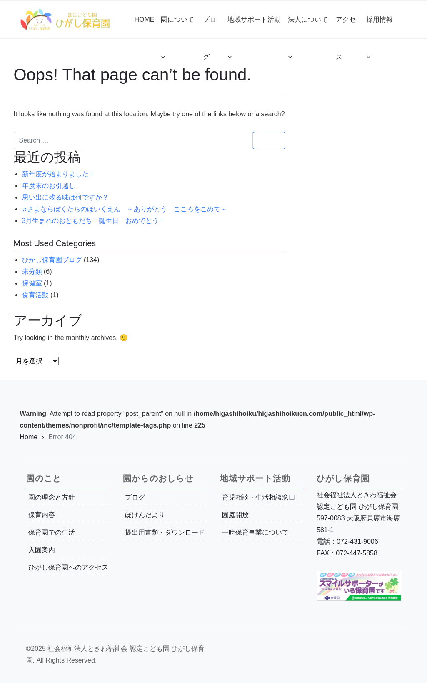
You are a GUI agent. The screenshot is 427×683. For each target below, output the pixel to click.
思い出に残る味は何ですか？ (65, 197)
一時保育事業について (255, 532)
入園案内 (41, 549)
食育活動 (35, 294)
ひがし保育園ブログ (52, 259)
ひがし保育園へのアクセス (68, 567)
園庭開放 (235, 514)
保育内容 (41, 514)
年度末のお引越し (48, 185)
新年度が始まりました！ (58, 174)
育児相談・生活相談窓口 (258, 497)
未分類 (32, 271)
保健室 (32, 283)
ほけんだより (145, 514)
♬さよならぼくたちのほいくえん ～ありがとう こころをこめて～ (124, 209)
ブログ (135, 497)
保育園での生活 (51, 532)
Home (29, 436)
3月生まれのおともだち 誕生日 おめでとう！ (94, 220)
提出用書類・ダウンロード (165, 532)
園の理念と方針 (51, 497)
